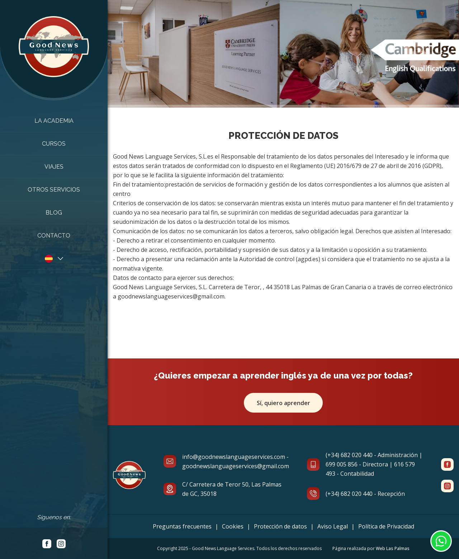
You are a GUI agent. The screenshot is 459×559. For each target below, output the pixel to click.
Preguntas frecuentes (182, 526)
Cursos (54, 143)
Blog (54, 212)
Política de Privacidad (386, 526)
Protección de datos (280, 526)
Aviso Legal (332, 526)
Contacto (53, 235)
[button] (54, 258)
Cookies (232, 526)
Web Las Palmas (393, 548)
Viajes (53, 166)
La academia (54, 120)
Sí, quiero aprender (283, 403)
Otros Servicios (54, 189)
